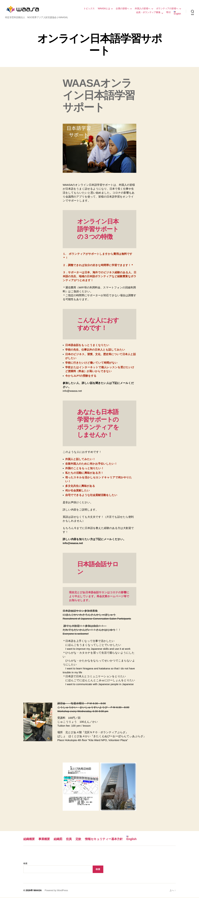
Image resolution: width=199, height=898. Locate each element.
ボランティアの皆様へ (167, 8)
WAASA (37, 890)
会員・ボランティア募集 (148, 12)
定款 (80, 839)
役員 (70, 839)
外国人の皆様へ (142, 8)
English (177, 13)
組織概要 (29, 839)
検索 (25, 864)
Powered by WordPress (56, 890)
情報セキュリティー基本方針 (106, 839)
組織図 (59, 839)
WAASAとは (104, 8)
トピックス (89, 8)
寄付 (168, 12)
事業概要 (45, 839)
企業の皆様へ (122, 8)
